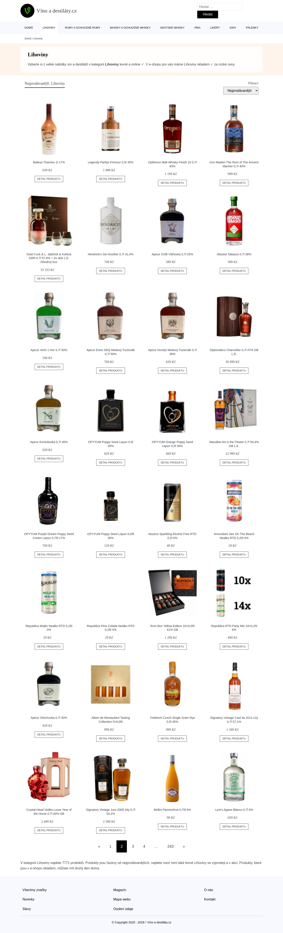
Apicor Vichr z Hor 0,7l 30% (48, 350)
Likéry (215, 27)
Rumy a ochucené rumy (82, 27)
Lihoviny (49, 27)
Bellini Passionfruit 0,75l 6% (172, 809)
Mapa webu (122, 899)
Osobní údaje (123, 909)
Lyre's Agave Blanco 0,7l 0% (234, 809)
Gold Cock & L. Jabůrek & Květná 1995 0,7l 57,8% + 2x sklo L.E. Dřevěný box (49, 258)
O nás (208, 890)
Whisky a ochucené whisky (130, 27)
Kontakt (209, 899)
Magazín (119, 890)
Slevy (27, 909)
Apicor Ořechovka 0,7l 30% (49, 717)
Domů (29, 27)
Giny (233, 27)
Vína (197, 27)
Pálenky (252, 27)
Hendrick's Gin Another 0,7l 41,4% (111, 254)
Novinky (28, 899)
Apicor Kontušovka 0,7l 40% (49, 442)
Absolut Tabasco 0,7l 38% (234, 254)
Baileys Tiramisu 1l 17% (49, 162)
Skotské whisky (172, 27)
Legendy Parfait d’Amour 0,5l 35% (110, 162)
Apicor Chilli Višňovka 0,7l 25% (172, 254)
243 (170, 846)
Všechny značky (35, 890)
